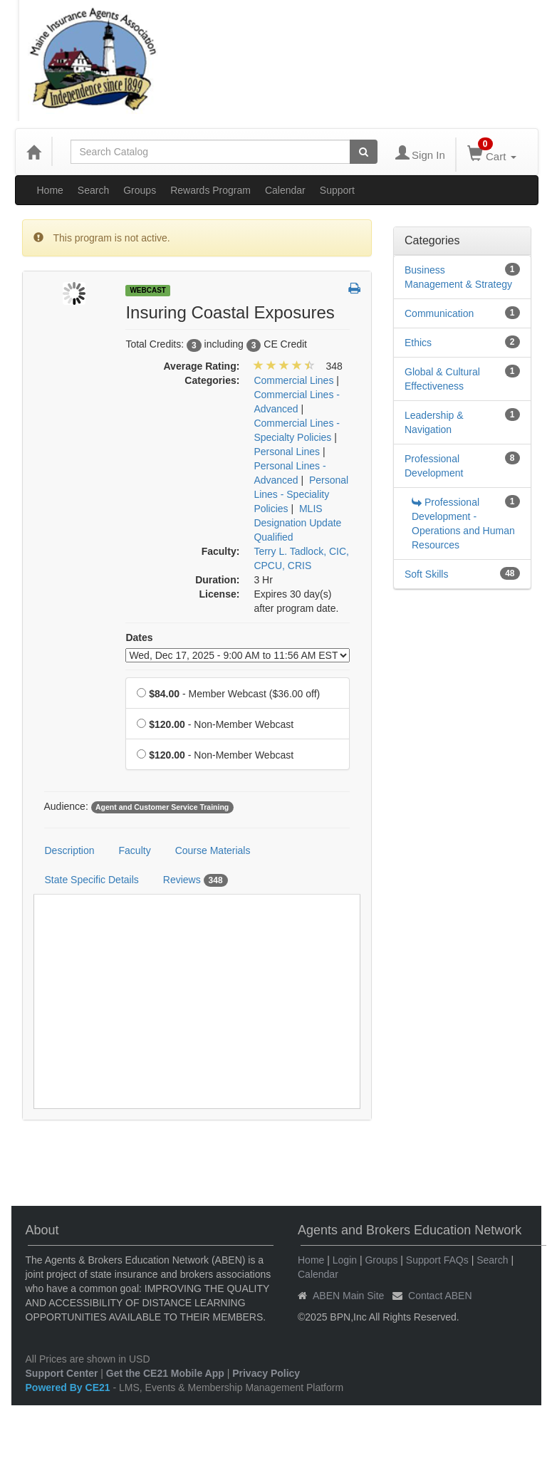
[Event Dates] (237, 655)
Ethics (418, 342)
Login (345, 1260)
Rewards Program (210, 190)
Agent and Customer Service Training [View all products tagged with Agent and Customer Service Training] (162, 807)
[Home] (33, 152)
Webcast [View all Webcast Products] (148, 290)
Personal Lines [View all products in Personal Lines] (287, 451)
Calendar (285, 190)
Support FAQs (437, 1260)
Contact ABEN (440, 1295)
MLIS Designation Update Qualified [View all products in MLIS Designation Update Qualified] (297, 523)
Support (337, 190)
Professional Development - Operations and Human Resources (463, 523)
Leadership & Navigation (434, 422)
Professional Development (434, 466)
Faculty (135, 850)
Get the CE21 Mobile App (165, 1373)
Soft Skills (426, 574)
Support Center (62, 1373)
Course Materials (213, 850)
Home (50, 190)
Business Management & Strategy (458, 277)
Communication (439, 313)
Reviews (195, 880)
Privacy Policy (266, 1373)
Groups (139, 190)
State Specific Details (92, 879)
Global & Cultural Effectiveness (442, 379)
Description (70, 850)
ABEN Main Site (348, 1295)
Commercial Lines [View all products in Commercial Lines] (293, 380)
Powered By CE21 (69, 1387)
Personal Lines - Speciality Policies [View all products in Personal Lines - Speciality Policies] (301, 494)
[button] (354, 289)
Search (93, 190)
